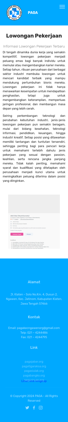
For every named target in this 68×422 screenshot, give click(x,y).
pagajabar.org (34, 370)
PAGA (33, 12)
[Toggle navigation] (62, 6)
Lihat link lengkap (34, 382)
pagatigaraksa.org (34, 374)
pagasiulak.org (34, 379)
